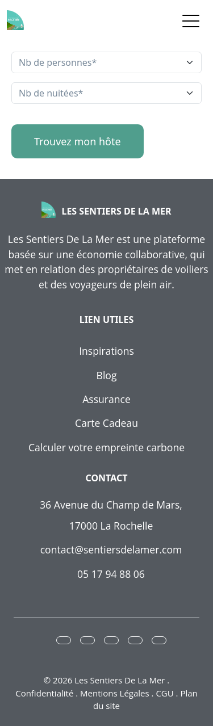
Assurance (106, 399)
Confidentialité (44, 693)
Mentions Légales (114, 693)
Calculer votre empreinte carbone (106, 447)
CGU (164, 693)
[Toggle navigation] (191, 20)
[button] (63, 640)
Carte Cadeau (106, 423)
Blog (107, 375)
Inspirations (106, 351)
